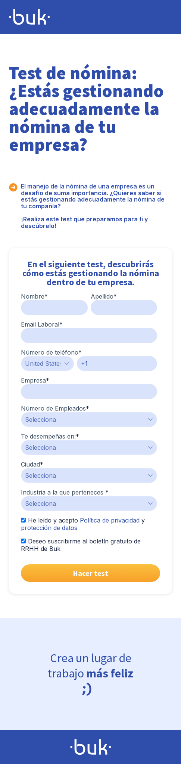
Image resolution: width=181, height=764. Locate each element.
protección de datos (49, 527)
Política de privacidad (110, 520)
